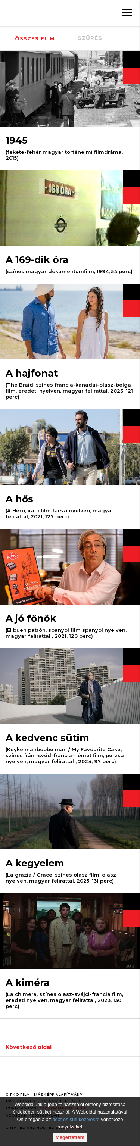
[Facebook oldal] (12, 1078)
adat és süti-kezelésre (75, 1119)
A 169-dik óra (37, 259)
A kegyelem (35, 863)
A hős (19, 499)
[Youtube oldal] (29, 1078)
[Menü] (126, 13)
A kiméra (28, 982)
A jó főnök (31, 618)
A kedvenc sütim (47, 737)
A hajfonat (32, 373)
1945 (17, 140)
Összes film (35, 38)
